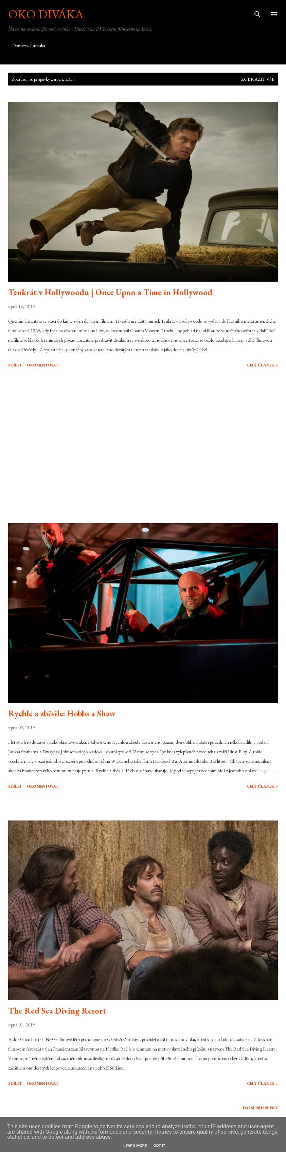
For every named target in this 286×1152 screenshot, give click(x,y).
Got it (159, 1146)
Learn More (135, 1146)
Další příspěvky (260, 1108)
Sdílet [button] (15, 365)
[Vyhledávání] (257, 12)
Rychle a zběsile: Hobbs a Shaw (61, 713)
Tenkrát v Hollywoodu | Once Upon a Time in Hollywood (110, 292)
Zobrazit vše (257, 79)
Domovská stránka (28, 45)
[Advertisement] (143, 446)
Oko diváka (46, 14)
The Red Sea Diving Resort (57, 1010)
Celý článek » (262, 365)
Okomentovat (42, 365)
